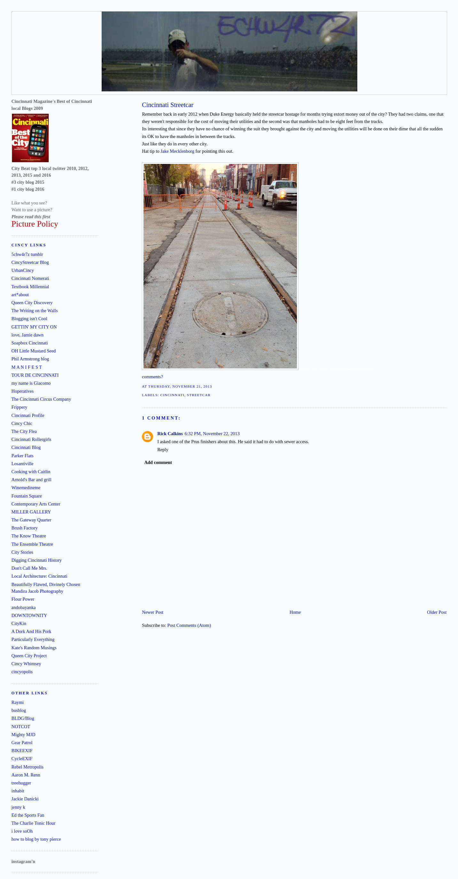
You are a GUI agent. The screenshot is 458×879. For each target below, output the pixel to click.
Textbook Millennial (30, 286)
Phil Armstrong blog (30, 358)
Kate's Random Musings (34, 647)
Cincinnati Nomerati (30, 278)
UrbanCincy (23, 270)
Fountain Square (27, 495)
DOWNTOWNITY (29, 615)
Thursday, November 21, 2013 (180, 386)
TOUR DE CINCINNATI (35, 375)
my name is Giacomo (31, 383)
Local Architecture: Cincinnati (39, 576)
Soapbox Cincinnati (30, 342)
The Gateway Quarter (31, 519)
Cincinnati (172, 395)
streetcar (199, 395)
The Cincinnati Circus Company (41, 399)
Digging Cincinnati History (37, 560)
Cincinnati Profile (28, 415)
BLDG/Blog (23, 718)
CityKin (19, 623)
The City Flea (24, 431)
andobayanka (24, 607)
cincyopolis (22, 671)
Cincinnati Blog (26, 447)
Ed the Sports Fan (28, 815)
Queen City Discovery (32, 302)
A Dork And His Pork (31, 631)
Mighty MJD (23, 734)
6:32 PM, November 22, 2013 (212, 433)
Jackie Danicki (25, 798)
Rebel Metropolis (27, 766)
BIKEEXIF (22, 750)
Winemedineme (26, 487)
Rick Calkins (170, 433)
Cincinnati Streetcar (167, 104)
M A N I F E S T (27, 367)
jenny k (18, 807)
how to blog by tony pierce (36, 839)
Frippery (19, 407)
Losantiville (23, 463)
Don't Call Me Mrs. (29, 568)
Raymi (18, 702)
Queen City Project (29, 655)
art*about (20, 294)
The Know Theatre (29, 535)
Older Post (436, 612)
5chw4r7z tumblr (27, 254)
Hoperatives (23, 391)
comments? (152, 376)
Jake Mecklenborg (177, 151)
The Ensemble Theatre (32, 544)
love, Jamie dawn (27, 334)
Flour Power (23, 599)
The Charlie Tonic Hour (33, 823)
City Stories (22, 552)
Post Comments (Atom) (189, 625)
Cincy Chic (22, 423)
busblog (19, 710)
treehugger (21, 782)
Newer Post (152, 612)
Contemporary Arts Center (36, 503)
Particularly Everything (33, 639)
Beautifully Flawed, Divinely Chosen (46, 584)
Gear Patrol (22, 742)
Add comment (158, 462)
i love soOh (22, 831)
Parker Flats (23, 455)
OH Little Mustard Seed (34, 350)
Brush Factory (25, 527)
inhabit (18, 790)
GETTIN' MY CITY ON (34, 326)
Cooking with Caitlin (31, 471)
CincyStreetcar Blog (30, 262)
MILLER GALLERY (31, 511)
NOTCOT (21, 726)
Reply (162, 449)
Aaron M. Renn (26, 774)
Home (295, 612)
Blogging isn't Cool (29, 318)
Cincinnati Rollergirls (31, 439)
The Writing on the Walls (35, 310)
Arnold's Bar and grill (31, 479)
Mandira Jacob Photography (37, 591)
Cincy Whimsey (26, 663)
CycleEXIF (22, 758)
